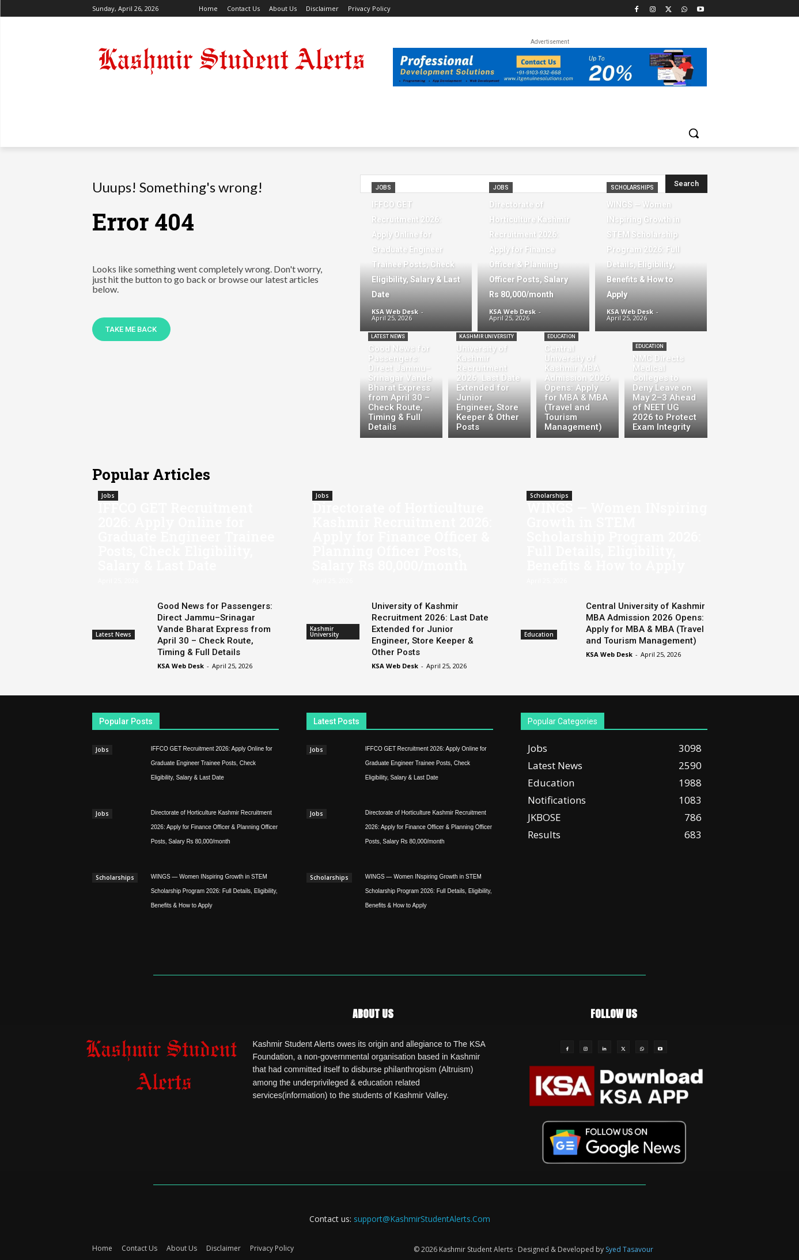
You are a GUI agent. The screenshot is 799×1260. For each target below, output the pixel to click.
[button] (693, 133)
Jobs (383, 187)
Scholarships (632, 187)
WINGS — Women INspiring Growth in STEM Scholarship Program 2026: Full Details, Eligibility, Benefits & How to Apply (617, 536)
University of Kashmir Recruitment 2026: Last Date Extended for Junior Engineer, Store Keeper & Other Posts (430, 629)
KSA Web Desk (180, 665)
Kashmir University (486, 336)
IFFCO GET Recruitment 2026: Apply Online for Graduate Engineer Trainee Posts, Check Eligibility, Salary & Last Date (186, 536)
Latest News (388, 336)
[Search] (686, 184)
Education (561, 336)
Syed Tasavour (629, 1249)
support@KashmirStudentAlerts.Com (422, 1218)
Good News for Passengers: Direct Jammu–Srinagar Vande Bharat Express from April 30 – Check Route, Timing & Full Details (214, 629)
